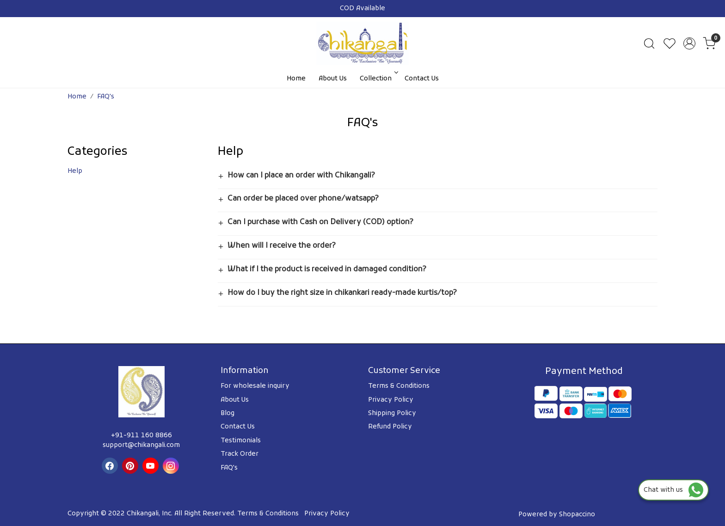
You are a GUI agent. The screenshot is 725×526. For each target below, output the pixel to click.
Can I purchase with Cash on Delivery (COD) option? (320, 222)
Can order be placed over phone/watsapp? (303, 198)
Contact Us (422, 78)
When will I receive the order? (281, 245)
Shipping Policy (392, 413)
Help (75, 171)
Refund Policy (390, 426)
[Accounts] (689, 43)
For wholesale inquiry (255, 386)
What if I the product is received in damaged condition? (326, 269)
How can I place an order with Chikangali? (301, 175)
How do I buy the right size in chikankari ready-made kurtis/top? (342, 293)
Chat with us (673, 490)
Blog (227, 413)
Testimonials (241, 440)
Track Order (239, 454)
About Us (333, 78)
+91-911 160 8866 (141, 435)
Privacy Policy (390, 400)
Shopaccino (577, 514)
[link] (649, 43)
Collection (378, 78)
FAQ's (229, 468)
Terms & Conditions (399, 386)
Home (296, 78)
